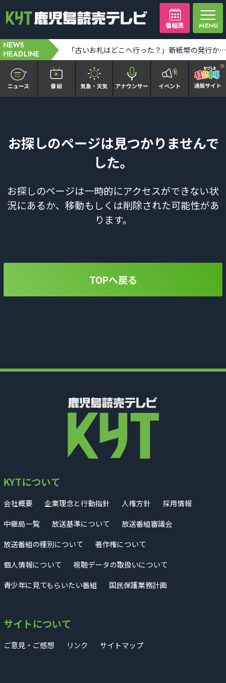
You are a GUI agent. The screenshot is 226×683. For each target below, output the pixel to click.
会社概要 (18, 503)
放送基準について (81, 523)
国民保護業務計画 (138, 585)
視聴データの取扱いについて (121, 564)
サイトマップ (121, 645)
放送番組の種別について (43, 544)
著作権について (120, 544)
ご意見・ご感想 (29, 645)
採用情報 (177, 503)
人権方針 (136, 503)
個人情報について (32, 564)
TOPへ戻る (113, 279)
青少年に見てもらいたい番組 (50, 585)
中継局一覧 (22, 523)
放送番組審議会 (147, 523)
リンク (77, 645)
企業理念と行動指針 (77, 503)
